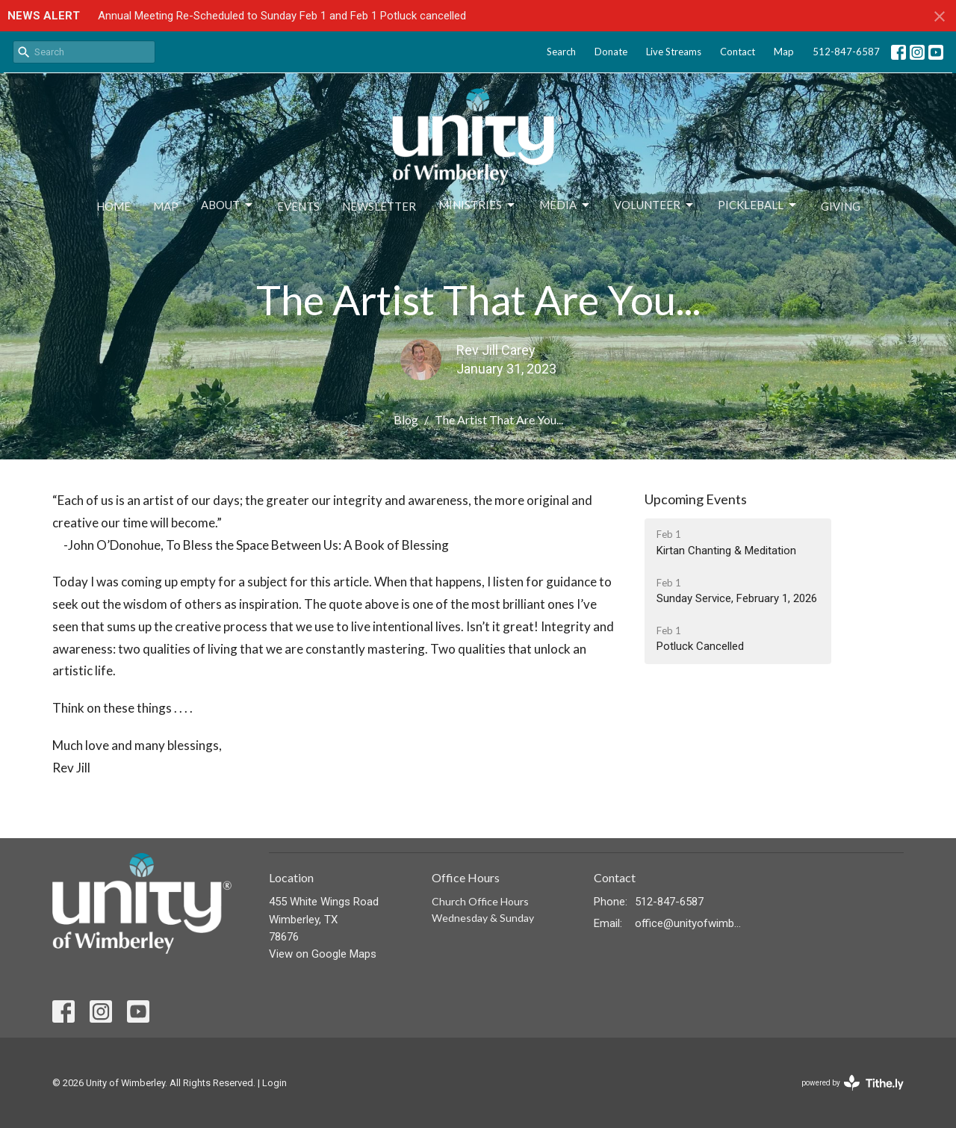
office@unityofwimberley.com (688, 923)
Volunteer (654, 205)
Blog (406, 419)
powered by (852, 1083)
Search (561, 52)
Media (565, 205)
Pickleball (758, 205)
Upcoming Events (696, 499)
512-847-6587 (846, 52)
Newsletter (379, 206)
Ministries (477, 205)
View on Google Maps (322, 954)
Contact (737, 52)
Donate (611, 52)
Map (784, 52)
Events (298, 206)
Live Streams (673, 52)
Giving (840, 206)
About (228, 205)
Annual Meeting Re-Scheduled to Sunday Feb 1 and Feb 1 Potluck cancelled (282, 15)
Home (113, 206)
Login (274, 1082)
